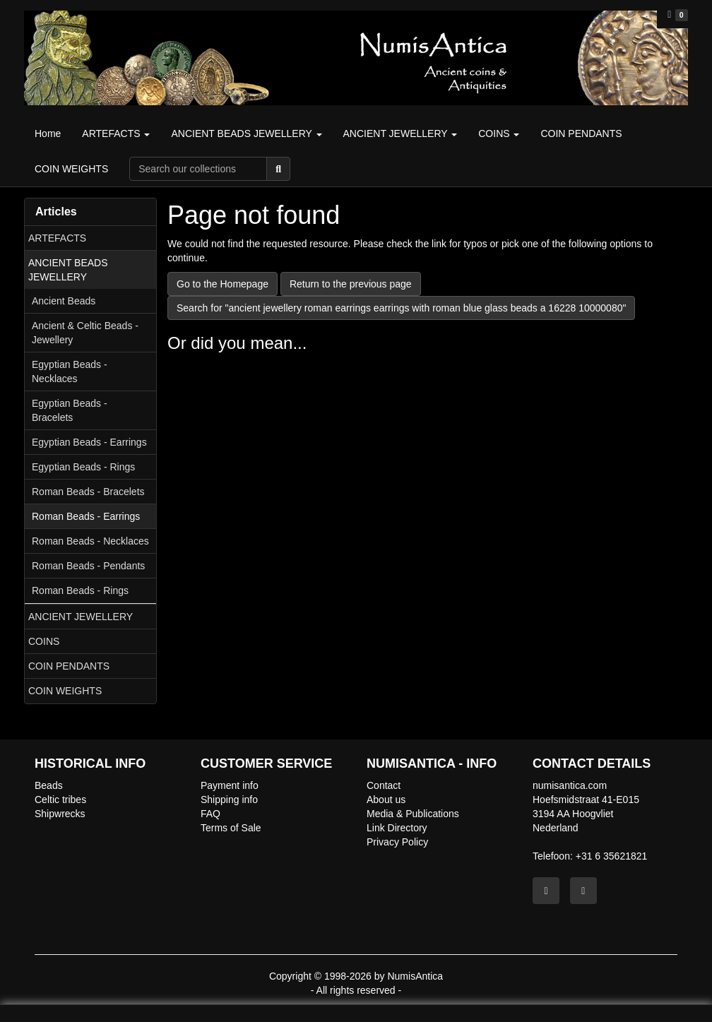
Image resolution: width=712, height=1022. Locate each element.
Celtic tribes (60, 799)
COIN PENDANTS (68, 666)
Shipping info (229, 799)
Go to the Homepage (222, 284)
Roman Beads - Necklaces (90, 541)
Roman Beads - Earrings (86, 516)
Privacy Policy (397, 842)
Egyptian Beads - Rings (83, 467)
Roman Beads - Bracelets (88, 491)
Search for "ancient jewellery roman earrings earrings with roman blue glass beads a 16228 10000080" (401, 308)
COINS (43, 641)
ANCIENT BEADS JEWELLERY (68, 270)
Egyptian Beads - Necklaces (69, 371)
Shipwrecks (60, 813)
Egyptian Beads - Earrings (89, 442)
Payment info (230, 785)
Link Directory (397, 827)
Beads (49, 785)
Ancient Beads (63, 301)
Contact (383, 785)
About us (386, 799)
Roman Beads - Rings (80, 590)
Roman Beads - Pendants (88, 565)
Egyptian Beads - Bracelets (69, 410)
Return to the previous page (351, 284)
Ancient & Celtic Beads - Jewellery (85, 332)
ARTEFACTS (57, 238)
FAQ (210, 813)
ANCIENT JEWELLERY (80, 616)
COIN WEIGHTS (65, 690)
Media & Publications (413, 813)
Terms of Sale (231, 827)
